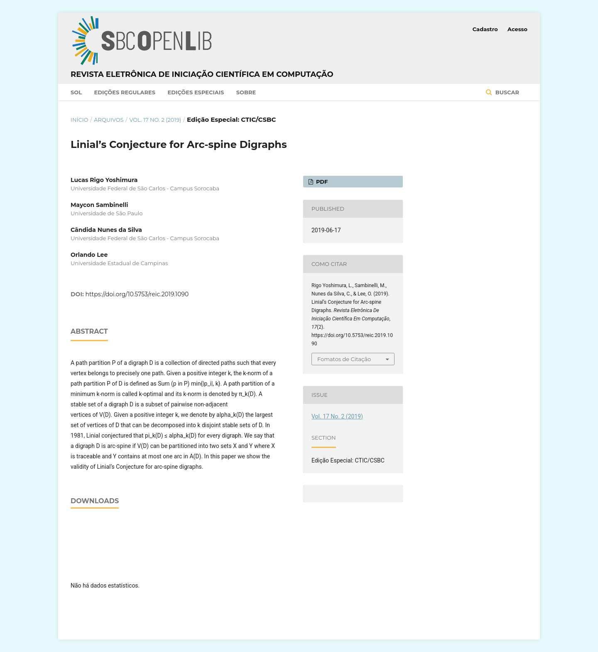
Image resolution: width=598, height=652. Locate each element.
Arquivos (108, 119)
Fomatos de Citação (344, 359)
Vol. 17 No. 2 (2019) (155, 119)
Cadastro (485, 29)
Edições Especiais (195, 92)
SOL (76, 92)
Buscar (506, 92)
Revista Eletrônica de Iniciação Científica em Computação (202, 74)
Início (79, 119)
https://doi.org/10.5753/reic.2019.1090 (137, 294)
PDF (321, 181)
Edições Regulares (124, 92)
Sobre (246, 92)
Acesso (517, 29)
